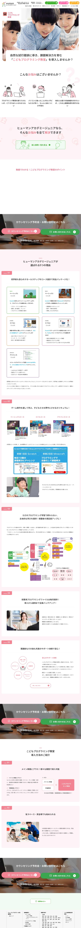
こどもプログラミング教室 (30, 923)
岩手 (46, 918)
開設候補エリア (65, 6)
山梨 (53, 921)
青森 (43, 918)
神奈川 (59, 920)
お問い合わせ (64, 2)
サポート (59, 6)
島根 (46, 926)
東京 (56, 920)
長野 (56, 921)
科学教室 (27, 924)
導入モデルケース (37, 6)
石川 (48, 921)
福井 (51, 921)
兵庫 (53, 924)
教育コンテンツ (46, 6)
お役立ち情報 (27, 926)
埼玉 (51, 920)
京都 (48, 924)
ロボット (67, 924)
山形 (53, 918)
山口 (53, 926)
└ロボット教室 (29, 918)
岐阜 (59, 921)
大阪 (51, 924)
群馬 (48, 920)
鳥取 (43, 926)
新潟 (43, 921)
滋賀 (46, 924)
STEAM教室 (67, 919)
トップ (66, 918)
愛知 (46, 923)
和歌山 (59, 924)
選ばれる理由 (28, 6)
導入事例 (53, 6)
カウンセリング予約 (52, 2)
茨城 (43, 920)
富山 (46, 921)
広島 (51, 926)
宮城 (48, 918)
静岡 (43, 923)
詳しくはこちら (41, 686)
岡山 (48, 926)
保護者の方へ (40, 904)
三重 (43, 924)
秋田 (51, 918)
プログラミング (68, 922)
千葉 (53, 920)
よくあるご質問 (74, 6)
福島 (56, 918)
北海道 (43, 916)
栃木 (46, 920)
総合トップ (11, 918)
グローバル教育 (68, 921)
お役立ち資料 (75, 2)
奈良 (56, 924)
